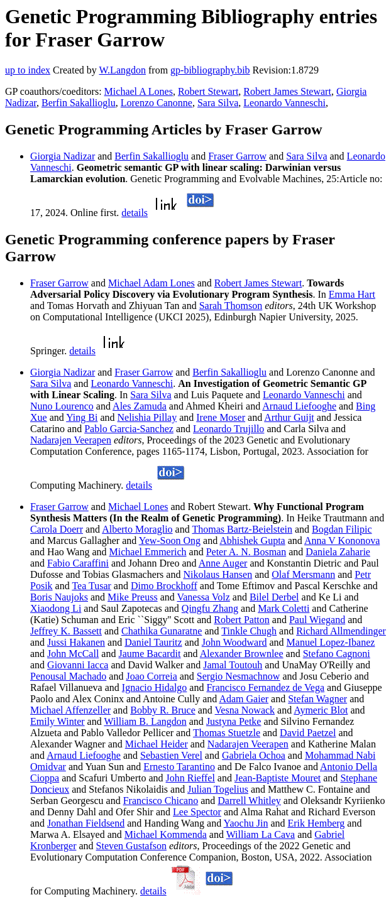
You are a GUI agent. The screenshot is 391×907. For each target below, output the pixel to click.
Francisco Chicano (161, 800)
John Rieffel (190, 778)
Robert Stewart (208, 91)
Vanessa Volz (203, 597)
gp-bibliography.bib (210, 70)
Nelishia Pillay (147, 417)
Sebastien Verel (171, 755)
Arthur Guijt (289, 417)
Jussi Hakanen (76, 642)
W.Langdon (122, 70)
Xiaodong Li (55, 608)
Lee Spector (197, 812)
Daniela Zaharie (338, 551)
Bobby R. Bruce (163, 710)
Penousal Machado (68, 676)
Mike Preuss (132, 597)
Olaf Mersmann (303, 574)
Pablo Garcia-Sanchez (128, 428)
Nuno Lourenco (62, 406)
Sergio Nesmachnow (238, 676)
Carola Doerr (56, 529)
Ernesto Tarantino (179, 766)
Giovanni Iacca (77, 665)
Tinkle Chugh (249, 631)
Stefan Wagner (317, 698)
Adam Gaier (243, 698)
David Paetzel (308, 732)
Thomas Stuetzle (226, 732)
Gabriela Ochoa (253, 755)
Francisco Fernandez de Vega (265, 687)
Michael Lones (138, 506)
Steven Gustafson (131, 845)
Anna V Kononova (342, 540)
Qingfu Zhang (210, 608)
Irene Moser (220, 417)
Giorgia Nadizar (62, 156)
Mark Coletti (283, 608)
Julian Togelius (217, 789)
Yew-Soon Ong (170, 540)
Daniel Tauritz (153, 642)
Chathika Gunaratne (161, 631)
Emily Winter (57, 721)
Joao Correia (151, 676)
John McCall (73, 653)
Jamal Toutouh (232, 665)
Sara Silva (217, 102)
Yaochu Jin (246, 823)
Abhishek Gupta (252, 540)
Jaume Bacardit (149, 653)
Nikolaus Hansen (217, 574)
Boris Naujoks (59, 597)
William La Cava (260, 834)
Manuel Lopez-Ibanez (331, 642)
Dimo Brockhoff (164, 585)
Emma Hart (352, 294)
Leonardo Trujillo (228, 428)
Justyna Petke (234, 721)
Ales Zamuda (140, 406)
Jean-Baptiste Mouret (277, 778)
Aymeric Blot (321, 710)
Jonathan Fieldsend (85, 823)
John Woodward (234, 642)
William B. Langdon (145, 721)
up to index (27, 70)
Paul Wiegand (317, 619)
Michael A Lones (138, 91)
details (134, 212)
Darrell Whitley (249, 800)
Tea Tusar (91, 585)
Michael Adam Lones (151, 283)
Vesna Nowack (245, 710)
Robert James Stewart (287, 91)
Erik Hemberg (315, 823)
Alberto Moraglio (137, 529)
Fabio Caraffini (78, 563)
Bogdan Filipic (342, 529)
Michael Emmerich (148, 551)
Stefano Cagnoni (336, 653)
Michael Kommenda (165, 834)
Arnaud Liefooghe (299, 406)
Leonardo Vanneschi (284, 102)
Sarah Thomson (231, 305)
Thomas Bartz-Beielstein (242, 529)
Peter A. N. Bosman (246, 551)
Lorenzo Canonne (156, 102)
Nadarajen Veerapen (70, 440)
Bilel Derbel (274, 597)
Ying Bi (81, 417)
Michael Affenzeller (70, 710)
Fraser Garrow (237, 156)
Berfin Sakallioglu (78, 102)
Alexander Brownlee (242, 653)
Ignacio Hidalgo (154, 687)
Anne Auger (223, 563)
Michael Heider (156, 744)
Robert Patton (241, 619)
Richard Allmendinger (341, 631)
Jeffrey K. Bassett (66, 631)
